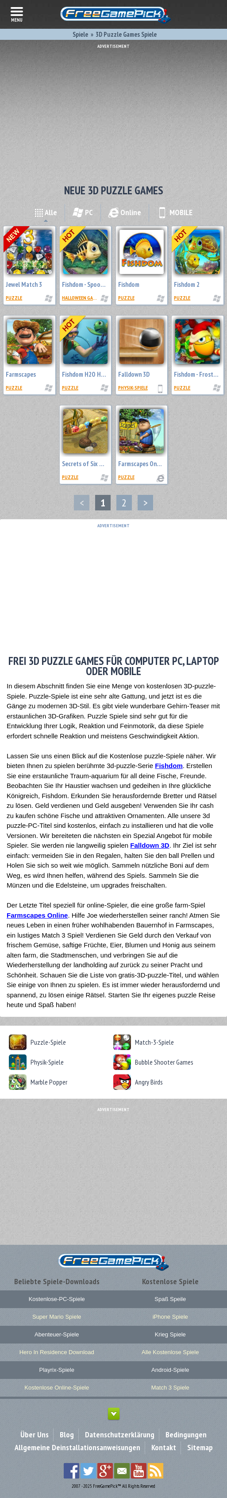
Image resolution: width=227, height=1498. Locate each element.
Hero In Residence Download (56, 1352)
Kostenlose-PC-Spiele (57, 1299)
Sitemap (200, 1447)
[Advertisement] (113, 111)
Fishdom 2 (187, 284)
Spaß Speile (170, 1299)
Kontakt (163, 1447)
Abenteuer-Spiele (57, 1334)
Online (124, 212)
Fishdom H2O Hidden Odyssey (99, 374)
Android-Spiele (170, 1370)
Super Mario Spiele (56, 1316)
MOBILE (174, 212)
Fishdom (128, 284)
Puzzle (14, 297)
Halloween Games (81, 297)
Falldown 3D (134, 374)
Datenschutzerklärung (119, 1434)
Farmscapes (21, 374)
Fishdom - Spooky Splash (93, 284)
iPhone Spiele (170, 1316)
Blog (67, 1434)
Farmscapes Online (142, 463)
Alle (46, 212)
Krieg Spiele (170, 1334)
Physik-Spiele (133, 387)
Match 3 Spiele (170, 1387)
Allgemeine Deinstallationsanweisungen (77, 1447)
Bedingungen (186, 1434)
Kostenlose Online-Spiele (56, 1387)
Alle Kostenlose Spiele (170, 1352)
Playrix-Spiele (56, 1370)
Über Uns (34, 1434)
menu (17, 13)
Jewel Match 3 (24, 284)
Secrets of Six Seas (86, 463)
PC (83, 212)
